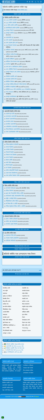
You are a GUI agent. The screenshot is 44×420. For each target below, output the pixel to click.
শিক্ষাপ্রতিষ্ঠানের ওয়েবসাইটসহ (13, 129)
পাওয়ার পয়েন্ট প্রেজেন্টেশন (12, 238)
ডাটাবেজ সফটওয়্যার (11, 240)
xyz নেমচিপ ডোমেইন (11, 23)
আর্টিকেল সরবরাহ (10, 50)
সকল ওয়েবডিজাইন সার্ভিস (12, 132)
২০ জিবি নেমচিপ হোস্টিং (12, 25)
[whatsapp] (29, 2)
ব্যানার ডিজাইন (9, 147)
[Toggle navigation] (41, 1)
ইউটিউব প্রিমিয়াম (10, 82)
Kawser (37, 396)
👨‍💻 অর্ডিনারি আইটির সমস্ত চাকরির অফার (14, 344)
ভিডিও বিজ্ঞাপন (9, 191)
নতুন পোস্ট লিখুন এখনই (7, 390)
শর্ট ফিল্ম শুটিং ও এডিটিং (12, 204)
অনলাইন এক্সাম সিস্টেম (11, 224)
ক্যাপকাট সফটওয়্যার (11, 188)
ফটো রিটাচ (8, 162)
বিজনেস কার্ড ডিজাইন (11, 155)
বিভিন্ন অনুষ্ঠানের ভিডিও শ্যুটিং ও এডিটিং (15, 206)
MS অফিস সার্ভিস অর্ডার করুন (22, 229)
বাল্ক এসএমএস (9, 92)
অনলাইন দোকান (10, 121)
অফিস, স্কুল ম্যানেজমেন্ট (11, 221)
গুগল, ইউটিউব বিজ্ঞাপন (11, 69)
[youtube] (32, 2)
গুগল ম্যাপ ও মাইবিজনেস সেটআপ (14, 67)
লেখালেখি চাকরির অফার (7, 387)
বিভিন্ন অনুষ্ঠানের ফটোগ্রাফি (12, 144)
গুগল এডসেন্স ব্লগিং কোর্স (12, 43)
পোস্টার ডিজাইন (10, 150)
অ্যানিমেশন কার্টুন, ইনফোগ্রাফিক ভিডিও (15, 196)
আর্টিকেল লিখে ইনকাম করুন (13, 61)
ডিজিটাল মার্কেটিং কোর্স (11, 76)
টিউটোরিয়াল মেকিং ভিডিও (12, 201)
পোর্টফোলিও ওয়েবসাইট (11, 127)
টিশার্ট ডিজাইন (9, 165)
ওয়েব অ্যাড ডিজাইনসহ (11, 173)
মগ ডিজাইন (9, 168)
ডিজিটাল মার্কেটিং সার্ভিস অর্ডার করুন (22, 14)
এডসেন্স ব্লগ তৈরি (10, 114)
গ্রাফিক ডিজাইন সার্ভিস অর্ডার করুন (22, 138)
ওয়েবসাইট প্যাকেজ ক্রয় (7, 385)
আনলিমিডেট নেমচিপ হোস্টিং (12, 28)
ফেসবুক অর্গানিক (10, 33)
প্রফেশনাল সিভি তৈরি (11, 235)
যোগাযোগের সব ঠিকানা (28, 373)
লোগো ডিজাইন (9, 157)
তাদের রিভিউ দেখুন (22, 10)
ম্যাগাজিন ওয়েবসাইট (11, 124)
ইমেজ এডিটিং (9, 160)
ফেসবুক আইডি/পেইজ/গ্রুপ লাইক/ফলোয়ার (16, 84)
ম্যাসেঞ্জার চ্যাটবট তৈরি (11, 79)
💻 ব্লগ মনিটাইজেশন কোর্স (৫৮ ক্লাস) (13, 352)
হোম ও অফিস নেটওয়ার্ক (12, 219)
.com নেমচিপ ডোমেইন (11, 20)
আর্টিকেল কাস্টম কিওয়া (11, 54)
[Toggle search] (38, 1)
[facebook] (27, 2)
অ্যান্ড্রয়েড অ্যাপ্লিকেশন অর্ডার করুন (22, 249)
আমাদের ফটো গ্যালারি (28, 368)
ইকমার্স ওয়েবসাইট (10, 119)
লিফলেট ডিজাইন (10, 152)
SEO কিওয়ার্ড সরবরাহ (11, 45)
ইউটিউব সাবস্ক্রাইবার (11, 87)
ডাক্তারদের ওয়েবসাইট (11, 116)
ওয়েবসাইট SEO (10, 37)
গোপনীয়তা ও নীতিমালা (28, 365)
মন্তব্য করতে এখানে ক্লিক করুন (22, 274)
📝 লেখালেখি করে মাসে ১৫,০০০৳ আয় (13, 350)
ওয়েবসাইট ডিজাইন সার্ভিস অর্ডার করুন (22, 108)
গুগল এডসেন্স (9, 40)
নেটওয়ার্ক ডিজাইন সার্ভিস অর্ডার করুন (22, 213)
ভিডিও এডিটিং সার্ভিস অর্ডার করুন (22, 182)
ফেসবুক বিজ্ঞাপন (10, 30)
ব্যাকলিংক (8, 64)
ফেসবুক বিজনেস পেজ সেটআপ (13, 72)
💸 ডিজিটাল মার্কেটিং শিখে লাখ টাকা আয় (14, 348)
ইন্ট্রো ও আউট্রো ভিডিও (11, 198)
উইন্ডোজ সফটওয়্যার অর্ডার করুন (22, 246)
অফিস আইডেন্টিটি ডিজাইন (12, 170)
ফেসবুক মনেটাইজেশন (11, 96)
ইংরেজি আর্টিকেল (10, 59)
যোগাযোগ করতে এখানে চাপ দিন (22, 257)
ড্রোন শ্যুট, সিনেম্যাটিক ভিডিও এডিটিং (15, 193)
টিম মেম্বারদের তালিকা (28, 370)
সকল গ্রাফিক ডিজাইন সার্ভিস (13, 175)
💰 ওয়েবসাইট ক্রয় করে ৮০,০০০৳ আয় (14, 346)
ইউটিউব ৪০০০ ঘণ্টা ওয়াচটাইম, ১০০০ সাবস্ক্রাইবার (18, 89)
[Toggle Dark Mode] (35, 1)
